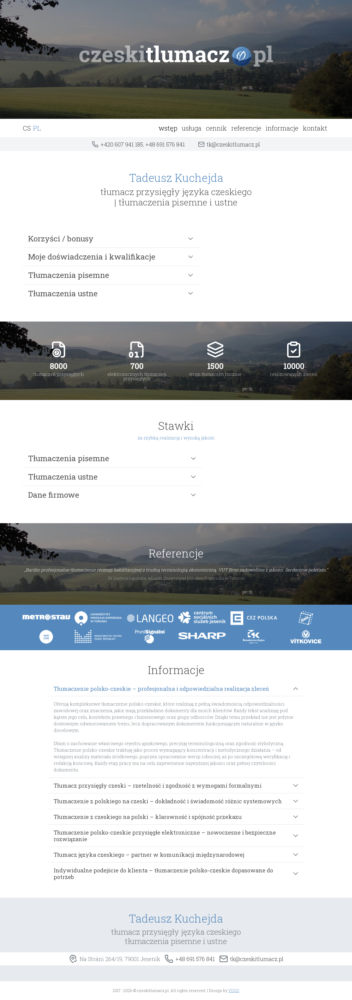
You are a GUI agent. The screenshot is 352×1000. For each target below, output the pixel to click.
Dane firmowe (53, 495)
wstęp (167, 128)
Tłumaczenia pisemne (68, 275)
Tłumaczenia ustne (63, 293)
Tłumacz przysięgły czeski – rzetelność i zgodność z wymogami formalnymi (158, 785)
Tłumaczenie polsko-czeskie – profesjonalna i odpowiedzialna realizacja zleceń (161, 688)
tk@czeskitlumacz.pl (233, 144)
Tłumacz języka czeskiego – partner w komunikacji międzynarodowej (149, 854)
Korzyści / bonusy (61, 238)
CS (27, 128)
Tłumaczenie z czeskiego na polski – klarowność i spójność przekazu (148, 816)
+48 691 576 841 (165, 144)
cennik (216, 128)
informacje (282, 128)
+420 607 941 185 (122, 144)
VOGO (233, 990)
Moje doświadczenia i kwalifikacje (91, 257)
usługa (192, 128)
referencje (246, 128)
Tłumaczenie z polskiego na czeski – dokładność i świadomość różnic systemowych (168, 801)
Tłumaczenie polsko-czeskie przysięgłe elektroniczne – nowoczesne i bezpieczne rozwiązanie (165, 836)
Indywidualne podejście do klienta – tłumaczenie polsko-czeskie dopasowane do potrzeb (163, 873)
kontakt (315, 128)
